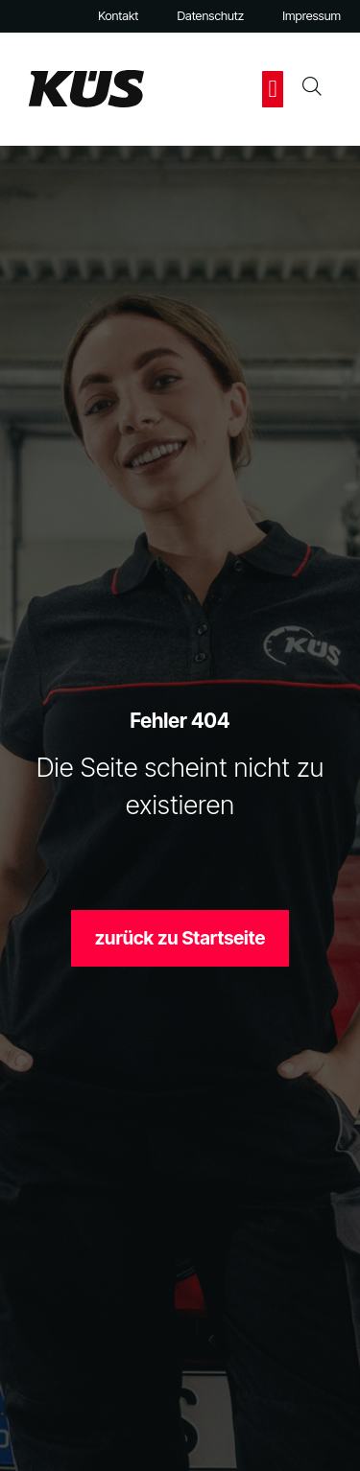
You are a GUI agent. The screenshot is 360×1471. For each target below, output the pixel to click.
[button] (272, 89)
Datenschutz (210, 16)
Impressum (311, 16)
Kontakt (118, 16)
